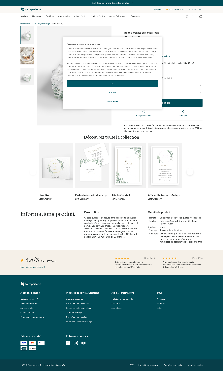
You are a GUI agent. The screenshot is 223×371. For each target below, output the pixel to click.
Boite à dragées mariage (41, 24)
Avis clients (116, 308)
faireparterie (30, 9)
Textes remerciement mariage (79, 321)
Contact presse (27, 312)
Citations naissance (74, 299)
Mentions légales (195, 365)
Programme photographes (32, 317)
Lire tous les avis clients (31, 266)
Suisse (159, 308)
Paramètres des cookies (148, 365)
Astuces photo (26, 308)
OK (112, 83)
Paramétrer (112, 101)
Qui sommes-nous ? (29, 299)
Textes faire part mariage (77, 317)
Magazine (157, 9)
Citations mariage (74, 312)
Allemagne (161, 299)
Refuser (112, 92)
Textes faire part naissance (77, 303)
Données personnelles (173, 365)
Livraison (116, 303)
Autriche (161, 303)
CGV (132, 365)
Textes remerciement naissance (79, 308)
